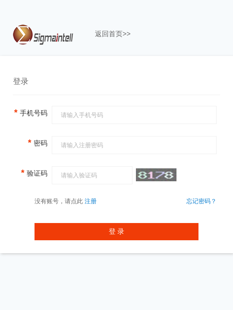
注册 (91, 201)
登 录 (116, 231)
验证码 (34, 172)
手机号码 (30, 112)
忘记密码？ (201, 201)
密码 (37, 142)
